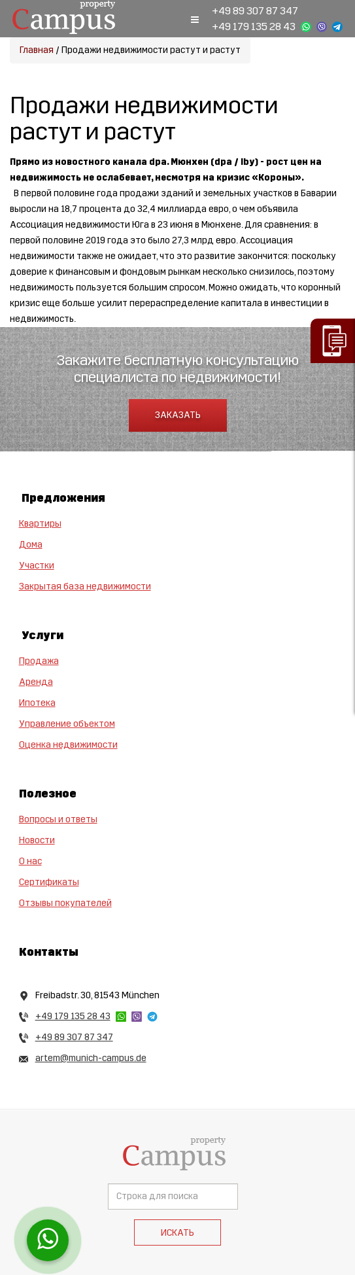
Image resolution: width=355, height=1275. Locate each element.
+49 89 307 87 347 (255, 11)
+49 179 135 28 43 (254, 26)
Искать (177, 1232)
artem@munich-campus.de (90, 1058)
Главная (37, 50)
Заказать (178, 415)
